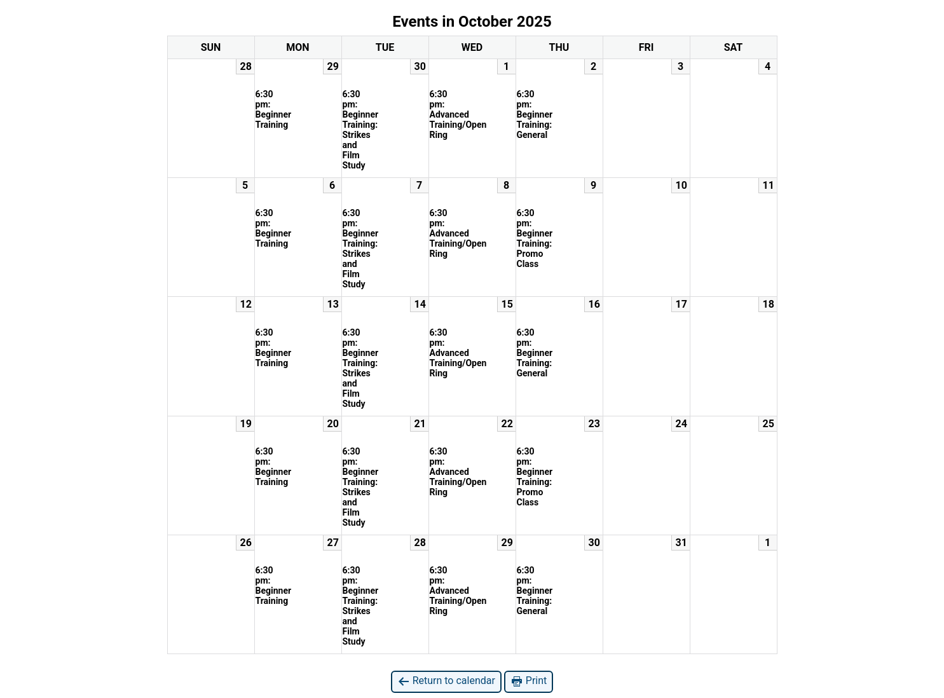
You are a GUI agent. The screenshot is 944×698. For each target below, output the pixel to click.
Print (528, 681)
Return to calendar (446, 681)
